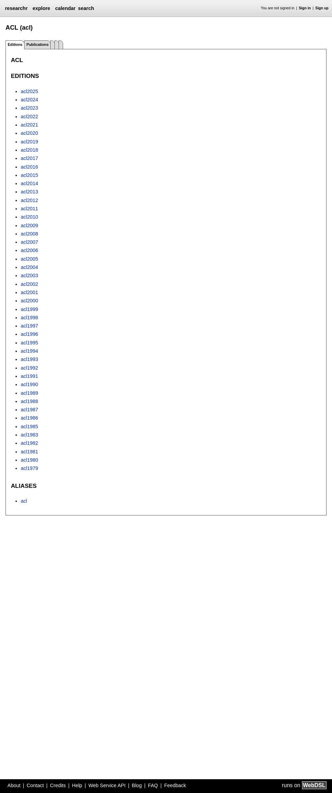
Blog (137, 785)
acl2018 (29, 150)
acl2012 (29, 200)
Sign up (322, 8)
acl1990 (29, 384)
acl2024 (29, 99)
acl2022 (29, 116)
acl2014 (29, 183)
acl (24, 501)
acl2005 (29, 259)
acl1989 (29, 393)
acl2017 (29, 158)
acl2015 (29, 175)
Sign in (305, 8)
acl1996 (29, 334)
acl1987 (29, 409)
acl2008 (29, 234)
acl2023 (29, 108)
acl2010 (29, 217)
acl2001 (29, 292)
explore (41, 8)
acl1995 (29, 342)
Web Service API (106, 785)
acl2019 (29, 141)
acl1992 (29, 368)
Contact (35, 785)
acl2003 (29, 275)
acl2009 (29, 225)
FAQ (153, 785)
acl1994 (29, 351)
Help (77, 785)
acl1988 (29, 401)
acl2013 (29, 191)
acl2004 (29, 267)
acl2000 (29, 300)
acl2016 (29, 167)
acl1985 (29, 426)
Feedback (175, 785)
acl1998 (29, 317)
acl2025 (29, 91)
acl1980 (29, 460)
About (14, 785)
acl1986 (29, 418)
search (86, 8)
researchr (16, 8)
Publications (38, 44)
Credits (58, 785)
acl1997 (29, 326)
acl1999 (29, 309)
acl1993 (29, 359)
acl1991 (29, 376)
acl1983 (29, 435)
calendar (65, 8)
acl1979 (29, 468)
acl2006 (29, 250)
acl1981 (29, 451)
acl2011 (29, 208)
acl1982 (29, 443)
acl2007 (29, 242)
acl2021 (29, 125)
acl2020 (29, 133)
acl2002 (29, 284)
